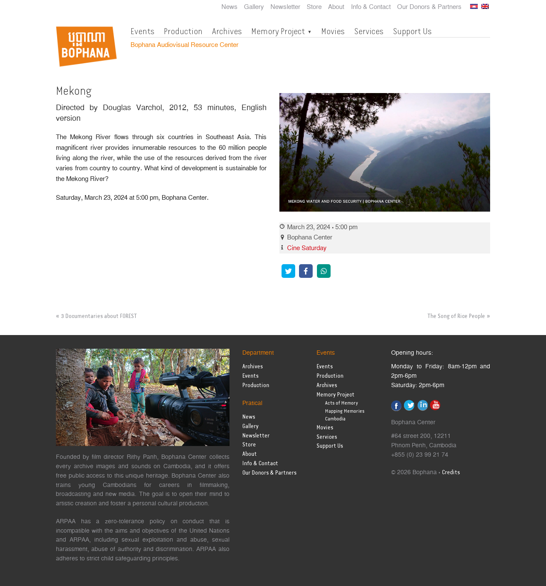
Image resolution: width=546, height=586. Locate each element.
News (229, 7)
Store (314, 7)
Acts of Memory (341, 403)
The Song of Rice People (456, 316)
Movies (333, 31)
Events (142, 31)
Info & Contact (371, 7)
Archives (227, 31)
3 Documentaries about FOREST (99, 316)
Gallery (254, 7)
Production (183, 31)
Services (368, 31)
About (336, 7)
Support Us (412, 31)
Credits (451, 472)
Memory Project (278, 31)
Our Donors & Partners (429, 7)
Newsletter (285, 7)
